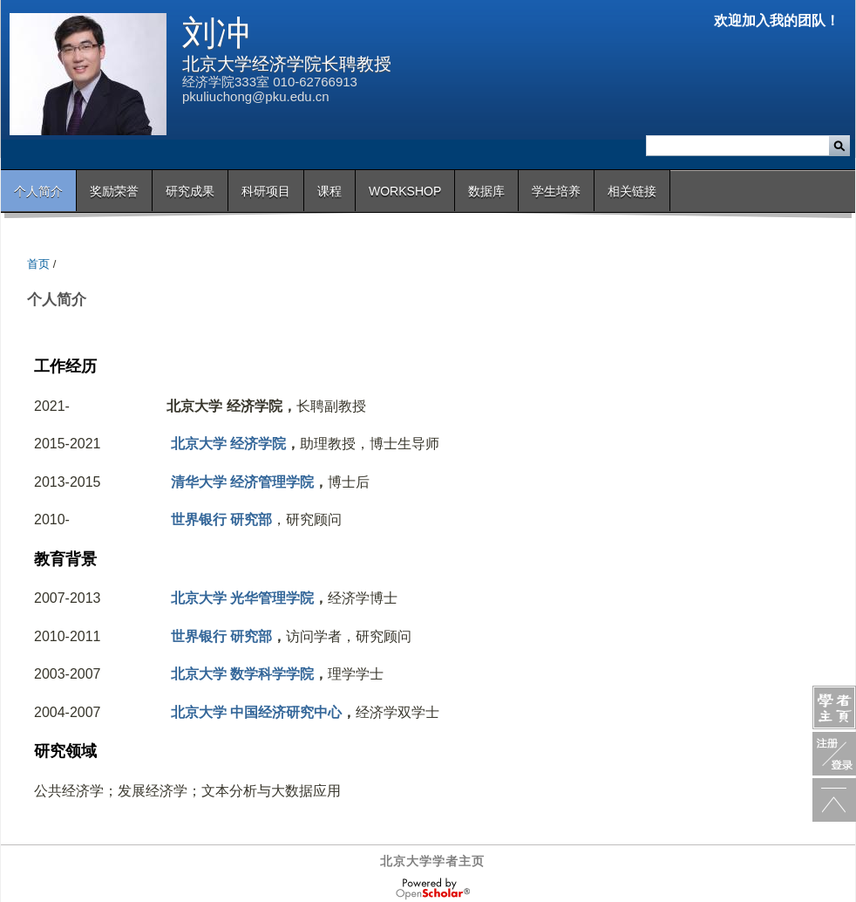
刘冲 (216, 32)
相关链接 (632, 191)
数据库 (486, 191)
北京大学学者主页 (432, 861)
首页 (38, 263)
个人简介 (38, 191)
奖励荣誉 (114, 191)
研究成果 (190, 191)
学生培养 (556, 191)
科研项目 (265, 191)
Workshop (405, 191)
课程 (329, 191)
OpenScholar (433, 889)
